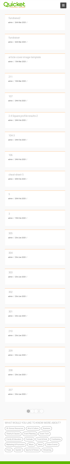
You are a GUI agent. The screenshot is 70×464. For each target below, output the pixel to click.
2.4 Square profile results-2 (23, 116)
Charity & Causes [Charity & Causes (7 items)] (13, 434)
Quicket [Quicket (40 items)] (18, 450)
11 (41, 411)
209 (11, 351)
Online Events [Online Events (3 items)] (52, 444)
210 (11, 331)
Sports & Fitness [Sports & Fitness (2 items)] (32, 450)
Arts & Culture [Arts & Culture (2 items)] (33, 428)
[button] (63, 5)
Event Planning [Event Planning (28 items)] (30, 434)
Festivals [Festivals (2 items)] (29, 439)
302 (11, 292)
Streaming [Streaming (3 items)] (47, 450)
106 (11, 155)
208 (11, 370)
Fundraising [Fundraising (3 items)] (56, 439)
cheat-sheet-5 (16, 175)
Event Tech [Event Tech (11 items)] (44, 434)
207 (11, 390)
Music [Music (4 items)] (31, 444)
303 (11, 272)
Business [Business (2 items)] (46, 428)
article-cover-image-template (25, 57)
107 (11, 96)
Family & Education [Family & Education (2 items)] (13, 439)
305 (11, 233)
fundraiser (14, 38)
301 (11, 312)
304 (11, 253)
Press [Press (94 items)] (8, 450)
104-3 (12, 135)
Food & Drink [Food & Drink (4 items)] (42, 439)
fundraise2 (14, 18)
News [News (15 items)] (40, 444)
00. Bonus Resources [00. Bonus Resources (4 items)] (14, 428)
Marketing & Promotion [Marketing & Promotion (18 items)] (15, 444)
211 (11, 77)
